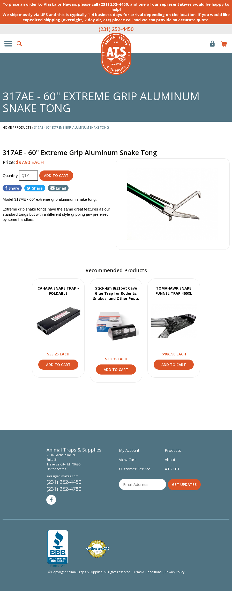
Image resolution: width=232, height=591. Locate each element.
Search (19, 43)
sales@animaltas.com (62, 476)
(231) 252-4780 (64, 488)
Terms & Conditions (146, 572)
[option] (173, 204)
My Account (129, 450)
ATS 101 (172, 468)
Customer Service (135, 468)
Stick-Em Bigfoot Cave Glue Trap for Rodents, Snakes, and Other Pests (116, 293)
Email (58, 188)
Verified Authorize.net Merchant (97, 549)
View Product (58, 321)
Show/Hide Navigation (8, 43)
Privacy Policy (174, 572)
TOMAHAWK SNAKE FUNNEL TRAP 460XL (173, 291)
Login (212, 43)
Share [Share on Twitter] (35, 188)
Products (173, 450)
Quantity (11, 175)
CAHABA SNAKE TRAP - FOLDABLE (58, 291)
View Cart (127, 459)
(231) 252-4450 (116, 29)
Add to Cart (58, 364)
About (170, 459)
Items (223, 43)
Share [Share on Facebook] (12, 188)
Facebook (51, 500)
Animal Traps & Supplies (116, 54)
